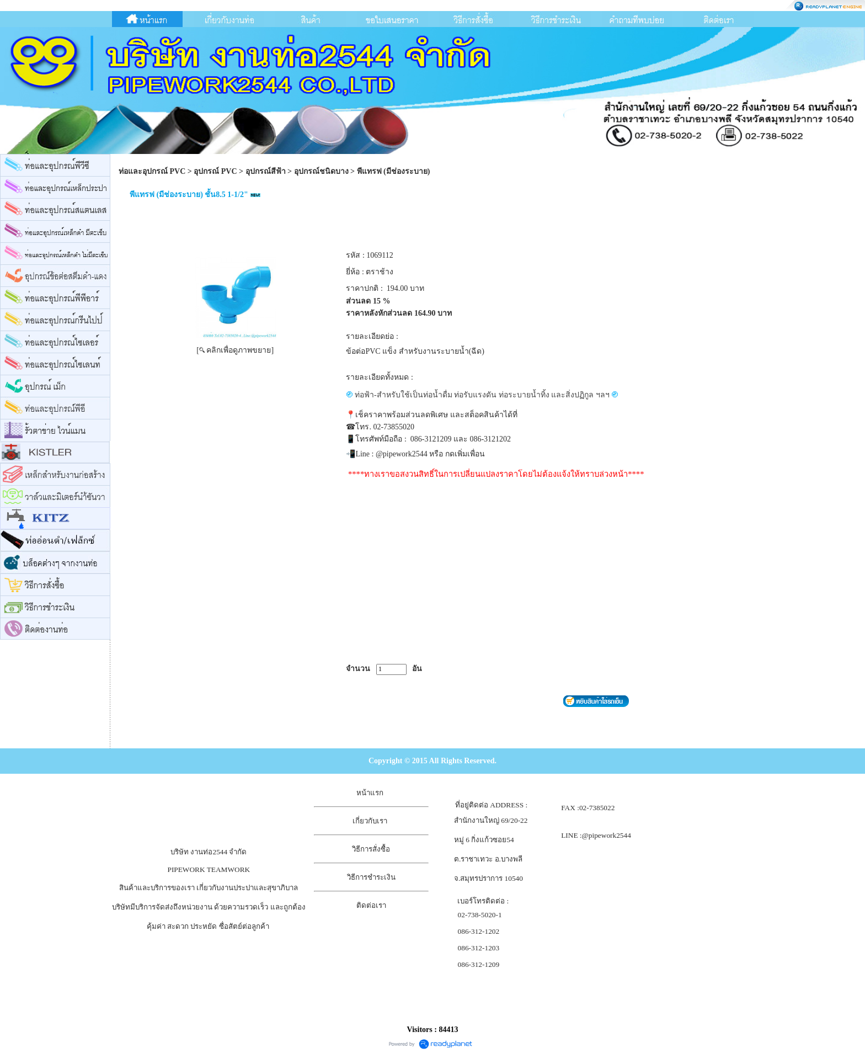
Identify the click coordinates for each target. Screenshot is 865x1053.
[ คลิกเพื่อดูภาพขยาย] (235, 350)
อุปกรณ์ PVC (215, 171)
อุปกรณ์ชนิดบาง (321, 171)
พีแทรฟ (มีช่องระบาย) (393, 171)
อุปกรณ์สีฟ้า (265, 171)
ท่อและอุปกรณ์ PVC (152, 171)
